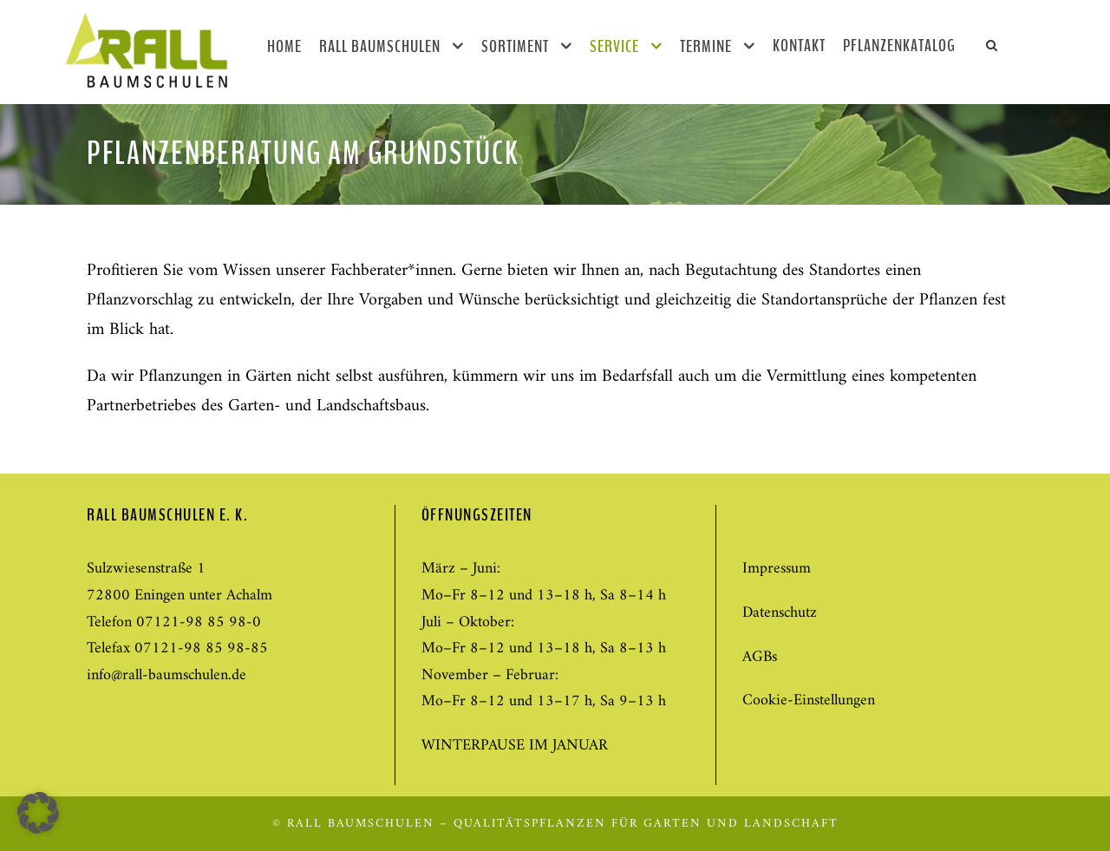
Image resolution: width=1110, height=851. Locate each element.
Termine (706, 46)
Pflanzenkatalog (899, 45)
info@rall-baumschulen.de (166, 675)
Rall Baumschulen (380, 46)
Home (284, 46)
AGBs (759, 657)
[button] (38, 813)
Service (614, 46)
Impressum (776, 568)
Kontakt (799, 45)
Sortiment (515, 46)
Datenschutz (779, 612)
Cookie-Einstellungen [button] (808, 700)
